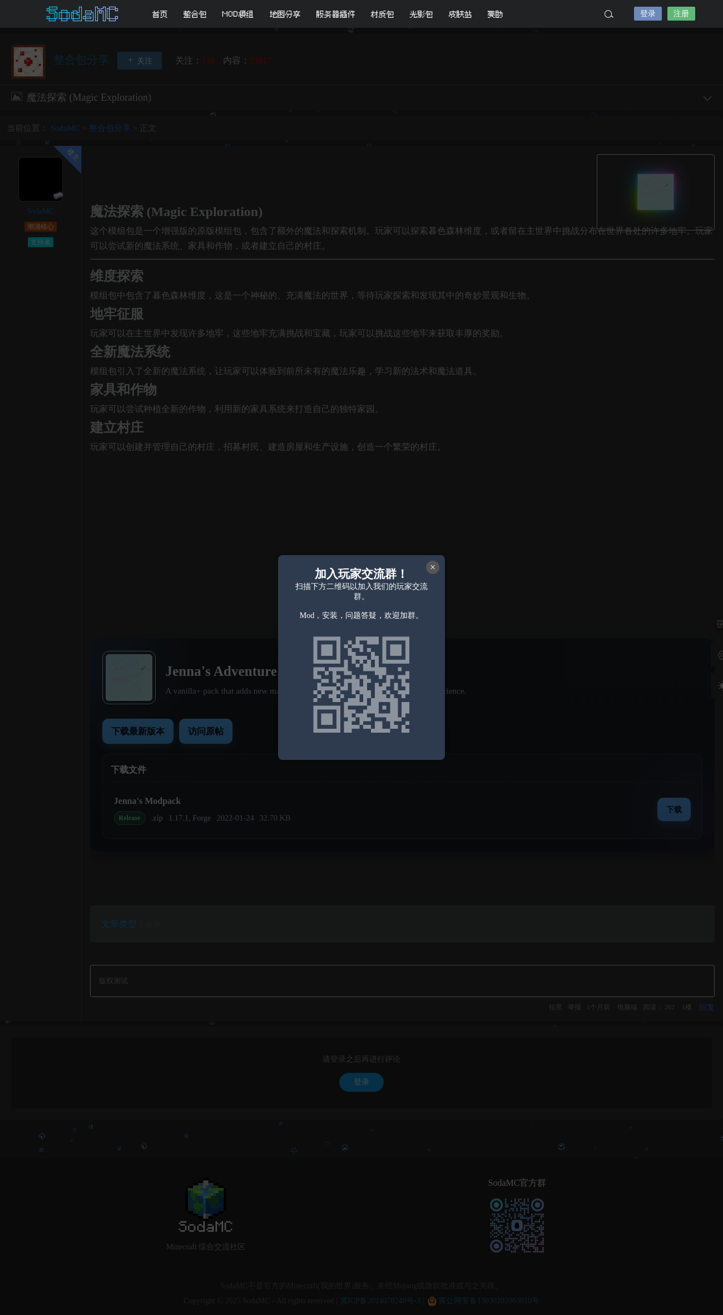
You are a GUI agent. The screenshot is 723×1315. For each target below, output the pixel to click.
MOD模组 (238, 14)
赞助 (495, 14)
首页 (160, 14)
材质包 (382, 14)
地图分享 (285, 14)
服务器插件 (335, 14)
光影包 (421, 14)
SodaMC (83, 14)
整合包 (195, 14)
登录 (648, 13)
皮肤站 (460, 14)
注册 (681, 13)
